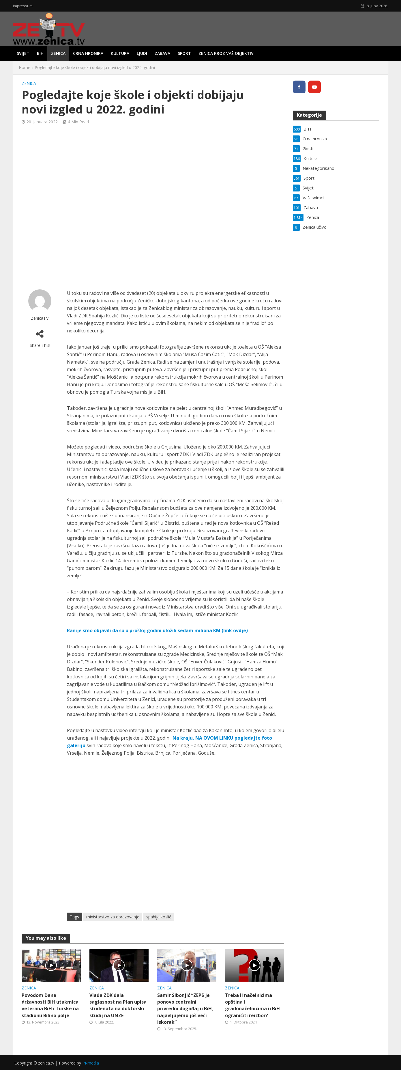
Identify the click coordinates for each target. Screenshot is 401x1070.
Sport (184, 53)
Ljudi (142, 53)
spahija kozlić (158, 917)
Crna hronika (88, 53)
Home (24, 67)
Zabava (162, 53)
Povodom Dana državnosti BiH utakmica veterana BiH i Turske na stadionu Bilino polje (50, 1005)
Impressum (23, 5)
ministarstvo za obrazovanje (112, 917)
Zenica (58, 53)
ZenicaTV (40, 318)
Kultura (120, 53)
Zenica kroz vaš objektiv (226, 53)
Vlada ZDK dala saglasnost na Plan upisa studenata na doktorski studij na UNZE (118, 1005)
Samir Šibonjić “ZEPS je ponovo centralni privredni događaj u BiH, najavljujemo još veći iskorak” (185, 1008)
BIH (40, 53)
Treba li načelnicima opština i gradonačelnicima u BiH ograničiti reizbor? (252, 1005)
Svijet (23, 53)
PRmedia (90, 1063)
